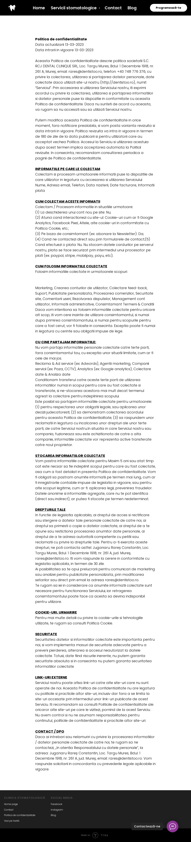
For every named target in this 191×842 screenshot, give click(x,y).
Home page (11, 804)
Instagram (57, 809)
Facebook (56, 804)
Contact (113, 8)
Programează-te (168, 8)
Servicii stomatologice (74, 8)
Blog (132, 8)
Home (39, 8)
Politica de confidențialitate (19, 815)
